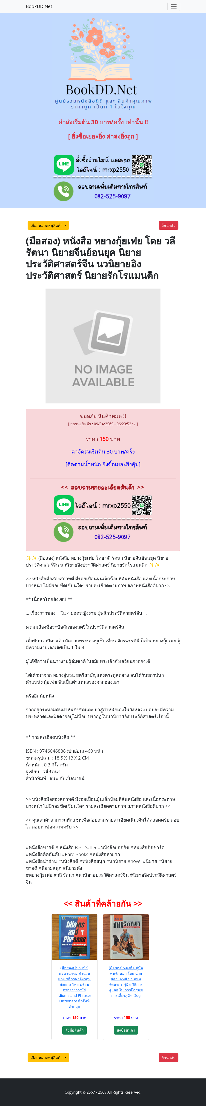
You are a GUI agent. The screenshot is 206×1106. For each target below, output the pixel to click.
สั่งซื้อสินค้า (74, 1030)
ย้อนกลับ (168, 225)
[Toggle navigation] (173, 6)
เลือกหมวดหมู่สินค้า (47, 225)
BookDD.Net (39, 6)
